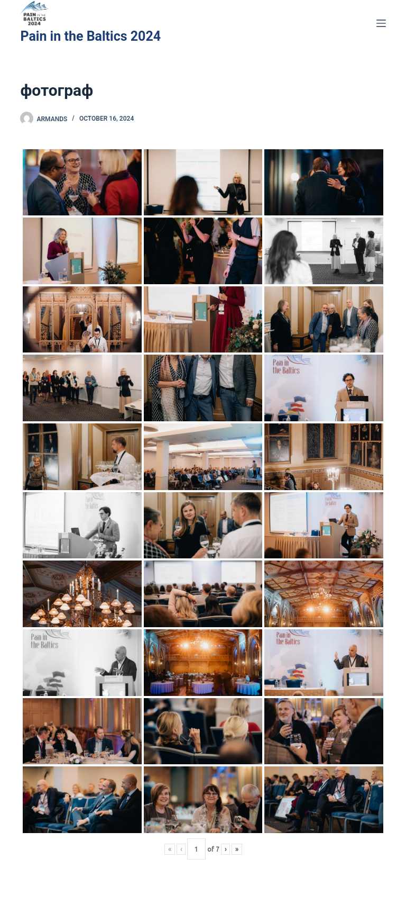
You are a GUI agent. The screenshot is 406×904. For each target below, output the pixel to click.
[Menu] (381, 23)
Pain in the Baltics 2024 (90, 36)
